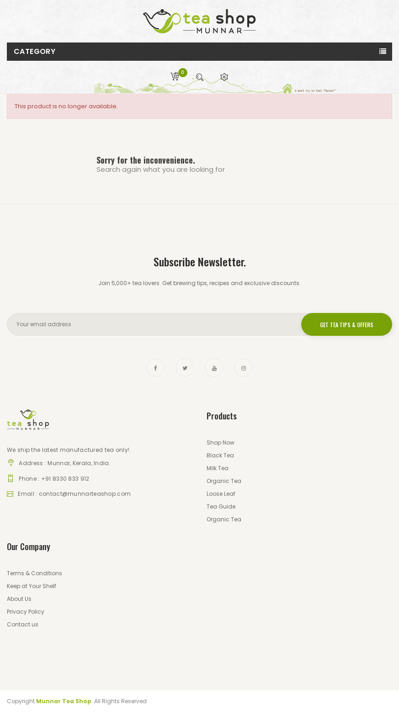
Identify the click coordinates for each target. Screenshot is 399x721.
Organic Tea (224, 481)
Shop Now (220, 442)
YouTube (214, 368)
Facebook (156, 368)
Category (34, 51)
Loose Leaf (221, 494)
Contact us (22, 624)
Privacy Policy (25, 611)
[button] (224, 77)
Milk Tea (218, 468)
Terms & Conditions (34, 573)
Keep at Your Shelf (31, 586)
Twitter (185, 368)
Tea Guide (221, 506)
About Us (19, 599)
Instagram (243, 368)
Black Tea (220, 455)
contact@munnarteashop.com (85, 494)
